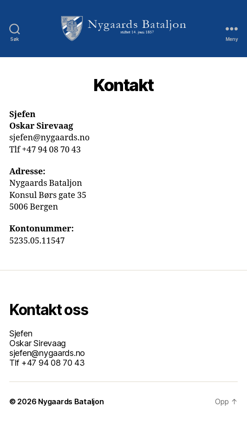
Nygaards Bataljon (71, 401)
